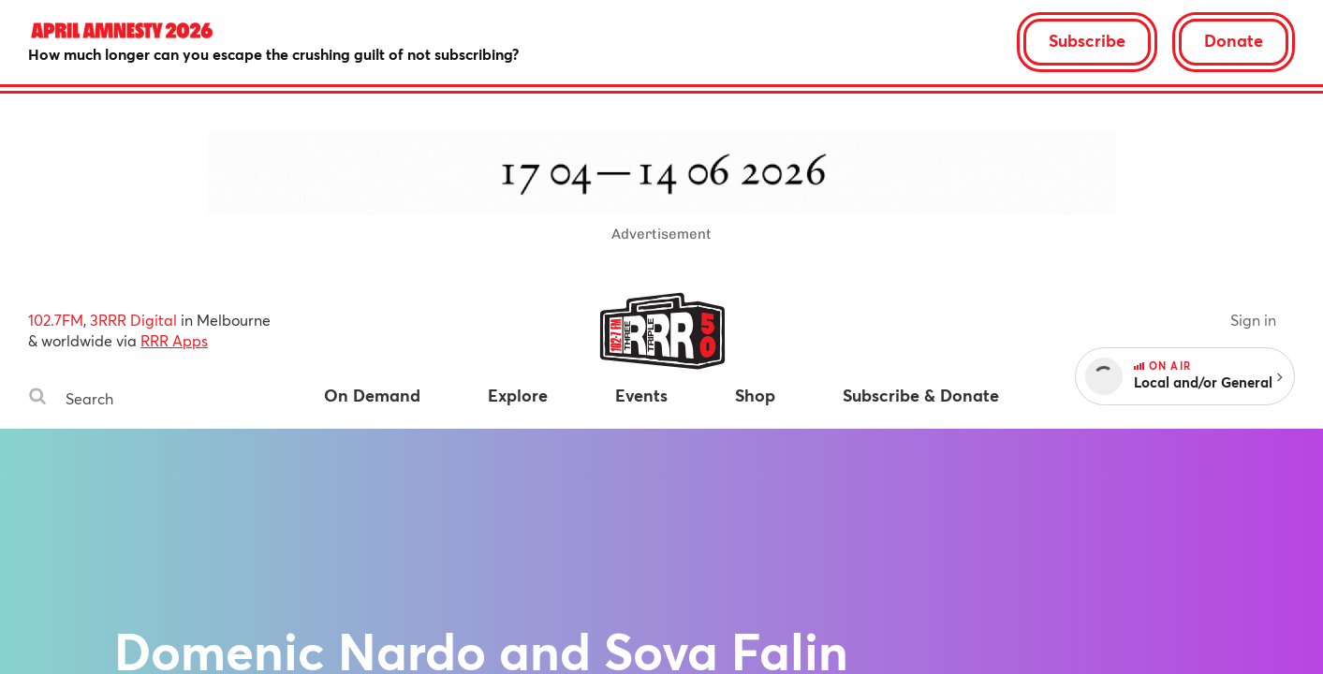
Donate (1233, 40)
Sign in (1253, 320)
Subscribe (1087, 40)
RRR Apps (174, 340)
